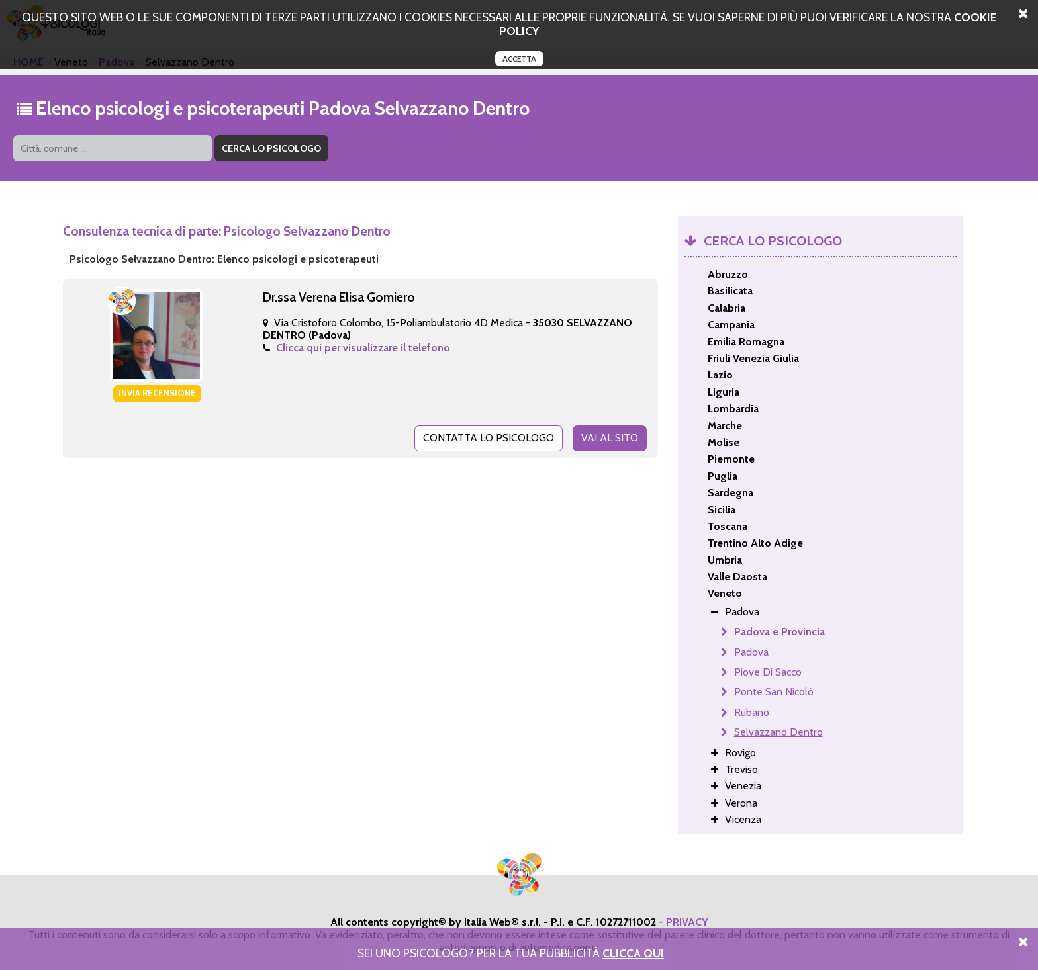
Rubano (751, 712)
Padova (751, 652)
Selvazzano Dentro (778, 732)
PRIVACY (687, 922)
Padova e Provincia (779, 631)
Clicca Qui (633, 953)
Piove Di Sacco (768, 672)
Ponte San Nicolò (774, 691)
